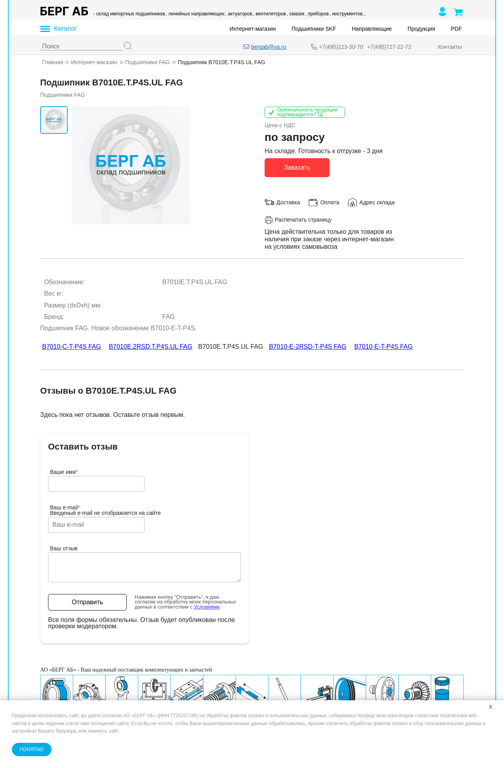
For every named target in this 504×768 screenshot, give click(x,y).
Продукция (421, 29)
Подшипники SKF (314, 29)
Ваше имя (64, 472)
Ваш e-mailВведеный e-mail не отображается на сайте (105, 510)
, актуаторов (238, 14)
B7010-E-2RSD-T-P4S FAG (307, 346)
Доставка (288, 202)
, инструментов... (348, 14)
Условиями (207, 607)
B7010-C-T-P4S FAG (71, 346)
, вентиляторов (269, 14)
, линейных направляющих (195, 14)
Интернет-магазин (253, 29)
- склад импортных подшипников (129, 14)
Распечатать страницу (298, 219)
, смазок (295, 14)
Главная (52, 62)
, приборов (317, 14)
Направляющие (372, 29)
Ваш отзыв (64, 548)
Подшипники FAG (147, 62)
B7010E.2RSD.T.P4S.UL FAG (150, 346)
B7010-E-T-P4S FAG (383, 346)
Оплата (329, 202)
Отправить (87, 602)
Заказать (297, 167)
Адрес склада (377, 202)
